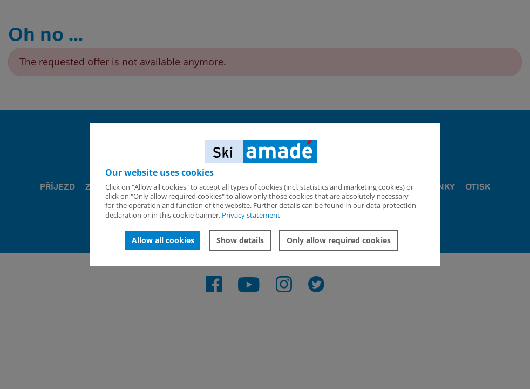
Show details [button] (240, 240)
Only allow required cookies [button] (339, 240)
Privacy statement (251, 215)
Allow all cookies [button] (163, 240)
